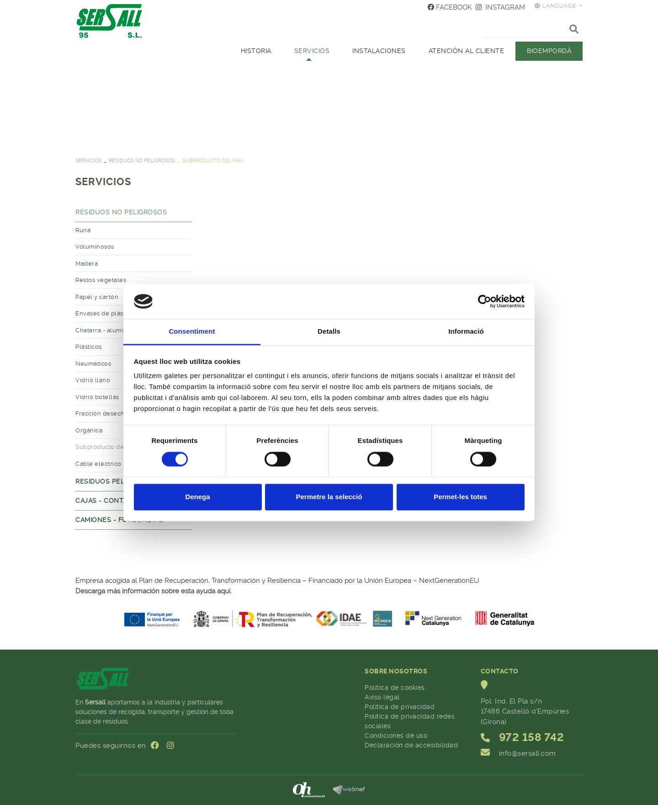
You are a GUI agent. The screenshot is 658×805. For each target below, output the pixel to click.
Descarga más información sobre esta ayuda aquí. (153, 591)
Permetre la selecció (329, 497)
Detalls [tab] (329, 332)
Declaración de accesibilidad (411, 745)
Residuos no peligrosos (142, 161)
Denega (197, 497)
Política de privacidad (400, 706)
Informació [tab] (466, 332)
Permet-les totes (460, 497)
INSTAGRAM (500, 7)
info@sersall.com (527, 753)
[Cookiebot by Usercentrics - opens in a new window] (485, 301)
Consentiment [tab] (192, 332)
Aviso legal (382, 697)
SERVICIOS (88, 161)
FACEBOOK (450, 7)
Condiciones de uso (396, 735)
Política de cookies (395, 687)
